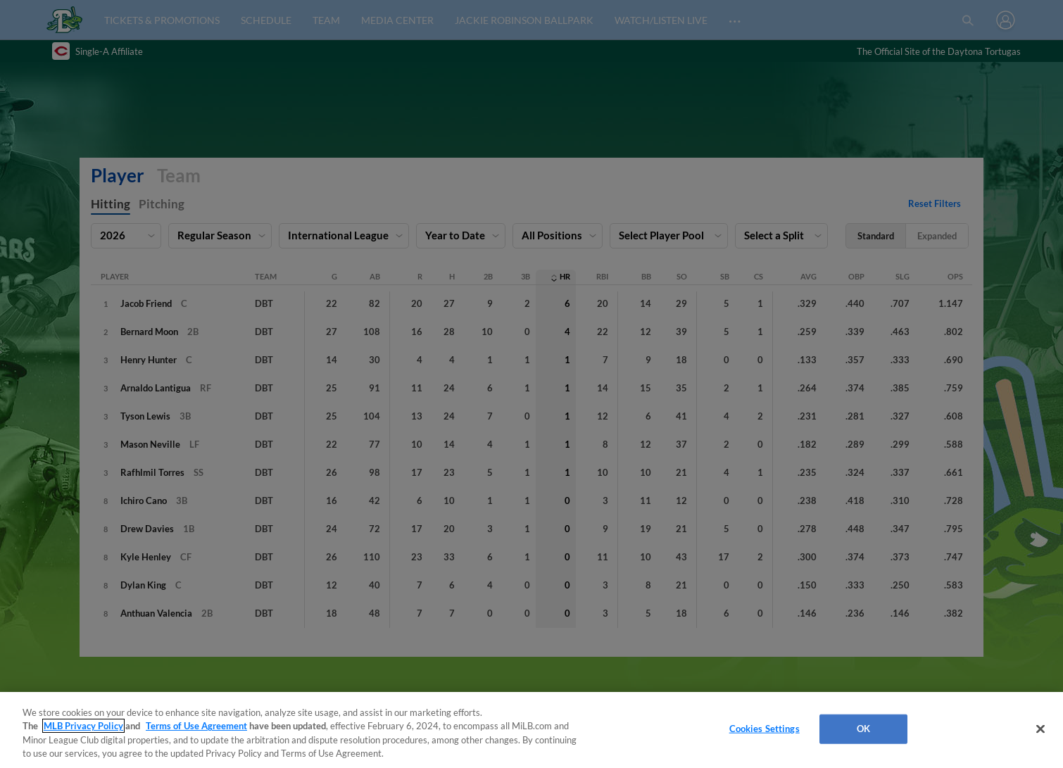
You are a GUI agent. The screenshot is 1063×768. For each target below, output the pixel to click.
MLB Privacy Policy (83, 725)
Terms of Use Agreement (196, 725)
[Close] (1040, 728)
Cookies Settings (764, 728)
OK (863, 728)
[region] (531, 730)
